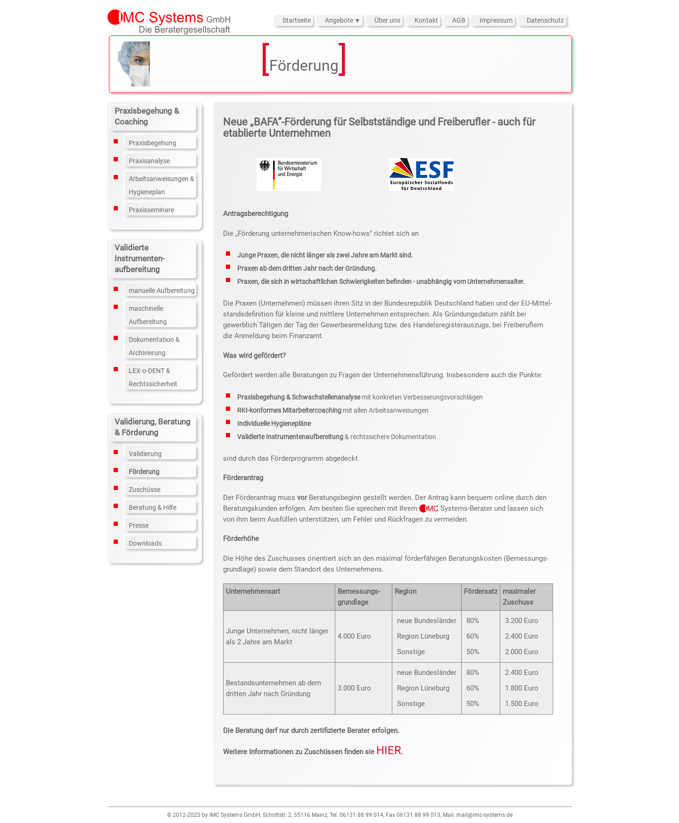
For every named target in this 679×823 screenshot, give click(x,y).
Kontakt (426, 20)
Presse (139, 525)
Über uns (387, 20)
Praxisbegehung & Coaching (147, 116)
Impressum (496, 20)
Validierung (145, 453)
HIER (388, 750)
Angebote (340, 20)
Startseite (296, 20)
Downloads (145, 543)
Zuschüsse (144, 489)
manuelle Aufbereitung (162, 290)
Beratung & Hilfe (152, 507)
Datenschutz (545, 20)
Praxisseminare (151, 210)
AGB (458, 20)
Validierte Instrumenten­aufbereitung (140, 258)
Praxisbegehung (152, 143)
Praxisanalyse (149, 161)
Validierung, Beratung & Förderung (152, 427)
